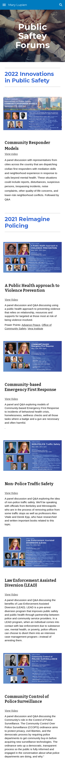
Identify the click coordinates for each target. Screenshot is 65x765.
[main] (32, 36)
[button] (4, 5)
